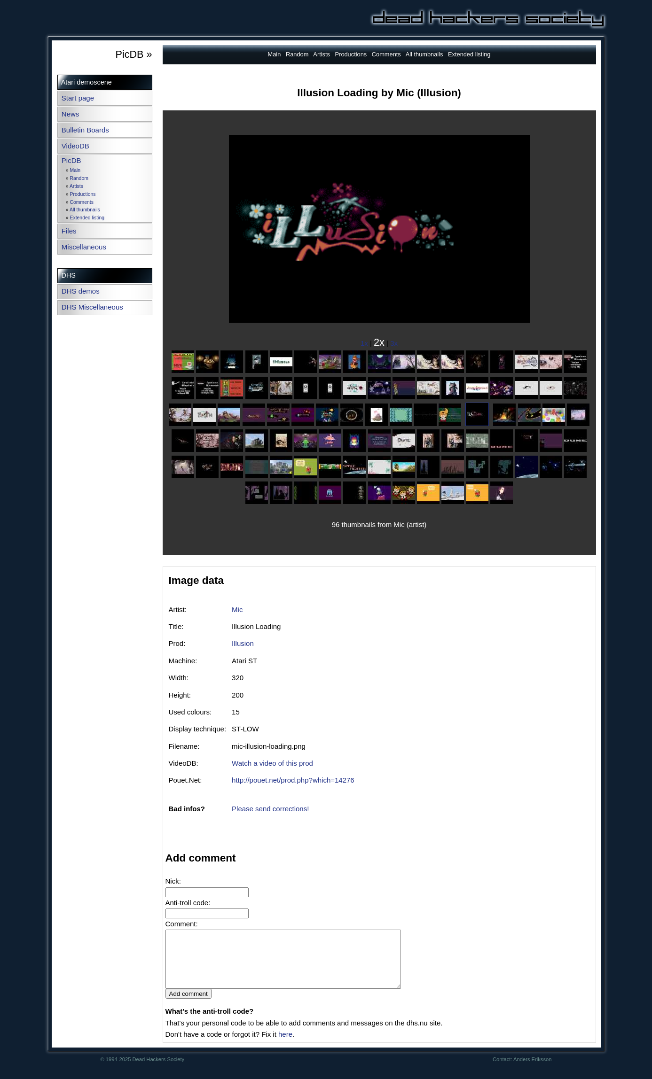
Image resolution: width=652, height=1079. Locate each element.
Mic (237, 609)
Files (69, 231)
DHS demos (81, 291)
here (285, 1045)
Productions (83, 194)
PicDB (71, 160)
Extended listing (87, 217)
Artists (76, 186)
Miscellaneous (84, 247)
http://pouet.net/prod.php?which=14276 (293, 780)
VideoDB (75, 146)
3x (394, 343)
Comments (82, 202)
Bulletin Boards (85, 130)
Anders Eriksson (532, 1070)
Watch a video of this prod (272, 763)
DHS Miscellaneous (92, 307)
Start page (78, 98)
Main (75, 170)
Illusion (243, 643)
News (70, 114)
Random (79, 178)
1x (364, 343)
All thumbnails (85, 209)
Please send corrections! (270, 809)
